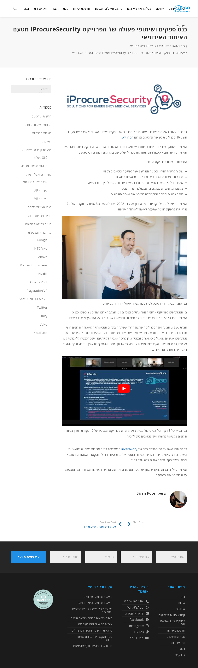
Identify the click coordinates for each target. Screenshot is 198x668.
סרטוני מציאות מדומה (34, 166)
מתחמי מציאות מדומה (38, 125)
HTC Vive (40, 248)
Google (42, 240)
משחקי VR (40, 199)
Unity (43, 316)
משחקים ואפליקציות (38, 174)
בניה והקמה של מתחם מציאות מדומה (94, 638)
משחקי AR (40, 190)
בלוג (182, 649)
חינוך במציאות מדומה (38, 224)
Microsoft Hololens (33, 265)
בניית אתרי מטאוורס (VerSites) (92, 646)
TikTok (141, 632)
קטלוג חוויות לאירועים (171, 615)
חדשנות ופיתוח (176, 630)
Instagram (139, 626)
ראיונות (47, 141)
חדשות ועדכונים (41, 116)
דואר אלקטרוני (137, 613)
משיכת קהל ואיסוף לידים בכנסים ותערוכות (92, 610)
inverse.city (129, 449)
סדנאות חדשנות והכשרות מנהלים (91, 630)
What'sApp (138, 607)
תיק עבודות (178, 643)
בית (183, 597)
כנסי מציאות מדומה (39, 207)
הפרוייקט (127, 137)
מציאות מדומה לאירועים (98, 597)
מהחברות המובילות (39, 232)
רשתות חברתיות (41, 133)
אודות (181, 603)
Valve (43, 324)
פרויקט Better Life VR (172, 622)
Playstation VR (36, 291)
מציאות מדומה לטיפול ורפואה (94, 603)
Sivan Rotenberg (175, 46)
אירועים (180, 609)
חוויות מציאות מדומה (38, 216)
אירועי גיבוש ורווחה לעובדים (95, 624)
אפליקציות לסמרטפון (34, 182)
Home (182, 53)
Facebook (139, 619)
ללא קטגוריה (137, 46)
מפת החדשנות (176, 636)
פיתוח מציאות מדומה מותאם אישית (91, 618)
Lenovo (42, 257)
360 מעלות (40, 157)
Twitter (42, 307)
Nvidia (42, 274)
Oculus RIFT (38, 282)
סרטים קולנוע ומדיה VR (36, 150)
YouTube (40, 333)
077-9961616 (136, 601)
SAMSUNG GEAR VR (33, 299)
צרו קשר (180, 655)
